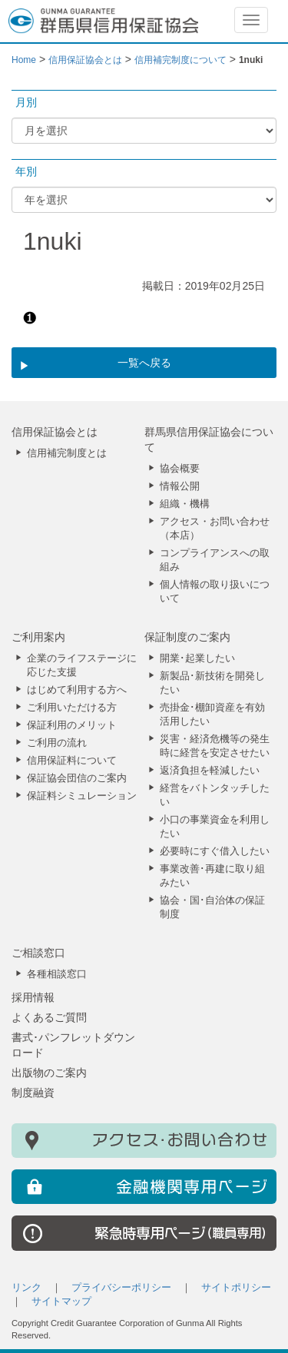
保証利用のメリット (72, 725)
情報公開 (180, 486)
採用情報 (33, 997)
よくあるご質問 (49, 1017)
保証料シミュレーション (82, 796)
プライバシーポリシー (121, 1287)
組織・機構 (185, 504)
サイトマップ (61, 1301)
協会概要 (180, 468)
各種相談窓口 (57, 974)
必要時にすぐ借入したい (215, 851)
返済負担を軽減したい (210, 770)
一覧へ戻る (144, 362)
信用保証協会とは (55, 432)
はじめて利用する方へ (77, 690)
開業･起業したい (197, 658)
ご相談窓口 (38, 953)
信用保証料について (72, 760)
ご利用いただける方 (72, 707)
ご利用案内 (38, 637)
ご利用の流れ (57, 743)
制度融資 (33, 1092)
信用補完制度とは (67, 453)
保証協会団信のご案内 (77, 778)
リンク (26, 1287)
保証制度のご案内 (187, 637)
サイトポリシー (236, 1287)
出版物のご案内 (49, 1072)
